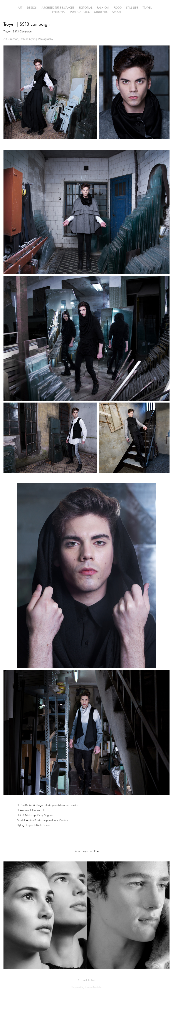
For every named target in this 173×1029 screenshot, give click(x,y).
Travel (147, 8)
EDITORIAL (85, 8)
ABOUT (116, 12)
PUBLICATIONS (80, 12)
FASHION (103, 8)
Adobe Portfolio (93, 987)
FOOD (118, 8)
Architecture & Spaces (58, 8)
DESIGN (32, 8)
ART (20, 8)
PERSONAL (59, 12)
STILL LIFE (132, 8)
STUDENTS (100, 12)
